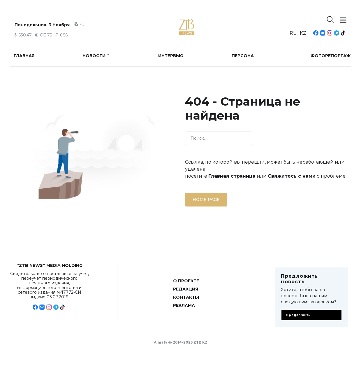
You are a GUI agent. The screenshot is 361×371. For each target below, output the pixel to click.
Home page (206, 199)
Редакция (185, 289)
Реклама (184, 305)
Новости (93, 55)
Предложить (298, 315)
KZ (303, 33)
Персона (243, 55)
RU (293, 33)
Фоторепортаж (331, 55)
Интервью (171, 55)
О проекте (186, 281)
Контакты (186, 297)
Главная (24, 55)
